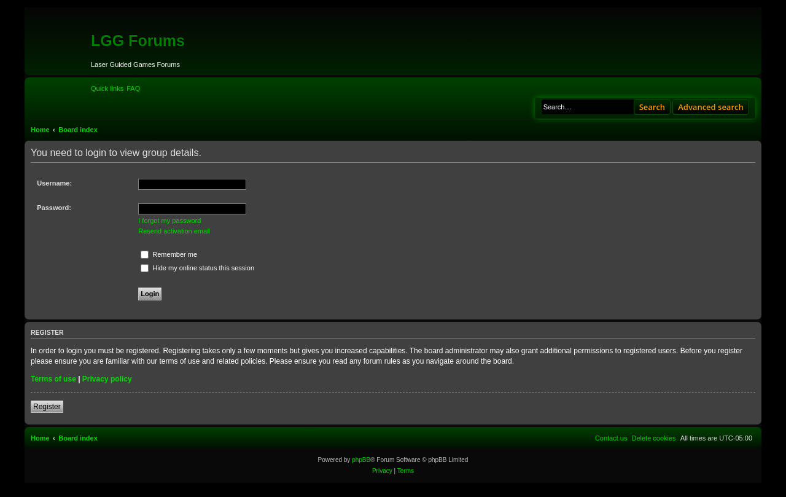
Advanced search (711, 106)
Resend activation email (174, 231)
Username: (54, 183)
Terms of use (53, 379)
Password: (54, 207)
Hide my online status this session (197, 268)
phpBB (361, 459)
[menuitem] (133, 88)
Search (652, 106)
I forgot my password (169, 220)
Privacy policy (107, 379)
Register (47, 406)
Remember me (169, 254)
